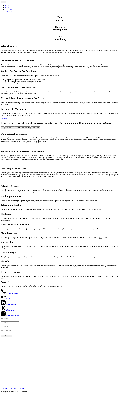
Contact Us (8, 11)
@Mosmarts (10, 310)
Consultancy (35, 127)
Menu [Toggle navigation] (3, 2)
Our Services (9, 9)
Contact (21, 389)
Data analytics (9, 127)
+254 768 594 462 (12, 293)
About (7, 389)
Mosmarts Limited (12, 315)
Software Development (23, 127)
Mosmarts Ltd (11, 304)
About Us (8, 7)
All (2, 127)
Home (7, 5)
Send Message (6, 336)
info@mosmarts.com (13, 299)
